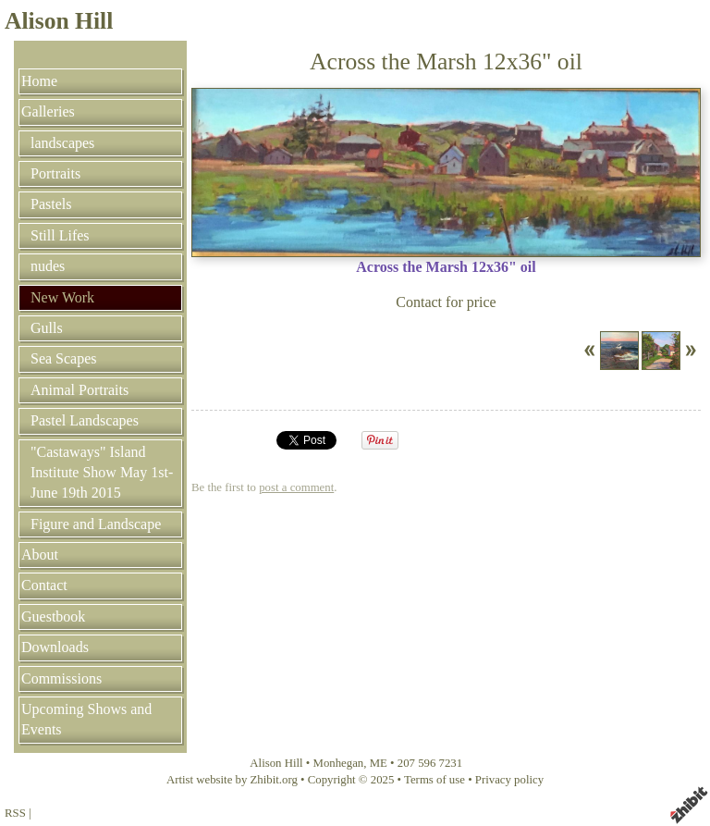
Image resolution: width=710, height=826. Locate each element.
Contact (44, 585)
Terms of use (434, 779)
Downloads (55, 647)
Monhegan (338, 763)
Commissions (61, 678)
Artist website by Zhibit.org (232, 779)
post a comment (296, 487)
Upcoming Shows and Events (86, 719)
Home (39, 81)
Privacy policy (509, 779)
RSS (15, 813)
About (39, 554)
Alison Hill (59, 20)
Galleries (48, 111)
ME (378, 763)
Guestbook (53, 616)
